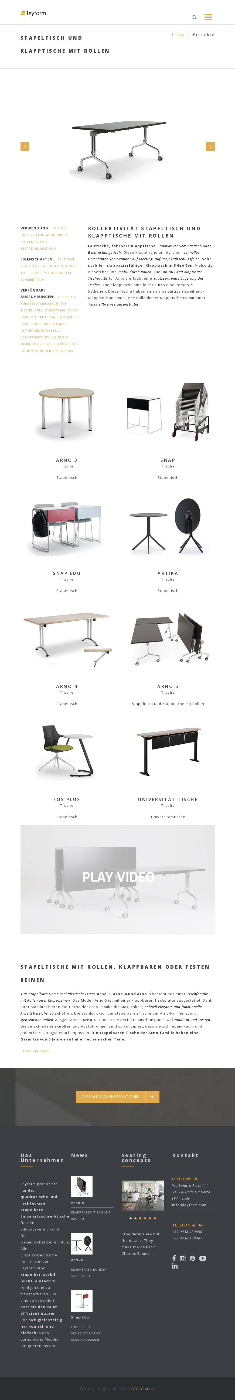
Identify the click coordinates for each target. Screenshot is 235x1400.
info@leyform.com (189, 1204)
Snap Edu (80, 1317)
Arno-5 (77, 1202)
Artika (77, 1259)
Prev (25, 146)
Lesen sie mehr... (37, 1051)
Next (210, 146)
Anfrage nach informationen (117, 1097)
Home (178, 34)
